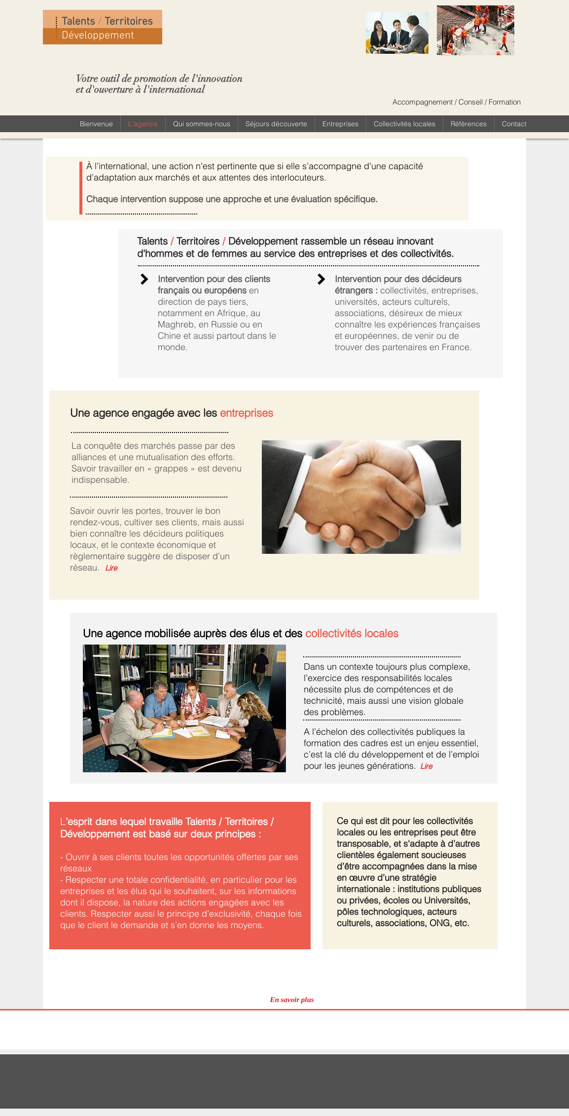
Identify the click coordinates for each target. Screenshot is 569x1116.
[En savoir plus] (292, 999)
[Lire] (111, 567)
